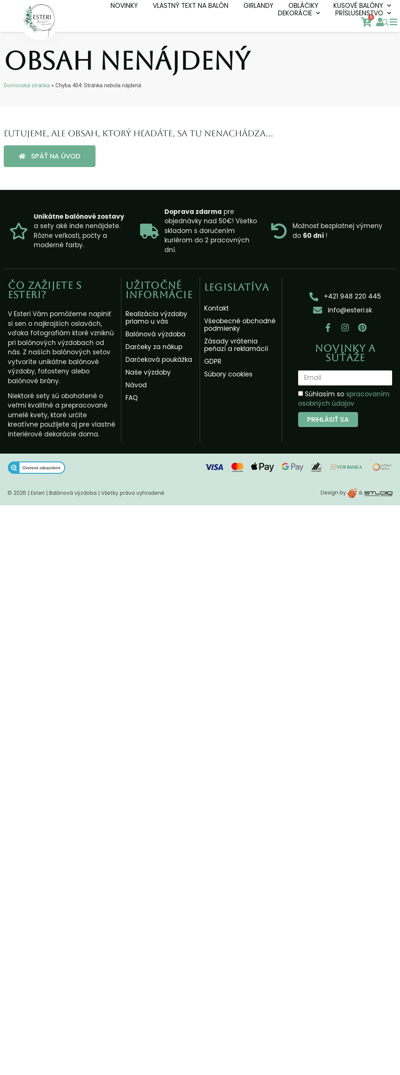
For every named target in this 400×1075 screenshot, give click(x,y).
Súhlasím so (344, 399)
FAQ (131, 397)
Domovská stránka (27, 85)
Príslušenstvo (363, 13)
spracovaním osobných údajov (344, 399)
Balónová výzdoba (155, 334)
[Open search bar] (385, 22)
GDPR (212, 361)
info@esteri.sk (350, 310)
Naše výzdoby (148, 372)
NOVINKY (124, 5)
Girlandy (258, 5)
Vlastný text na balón (190, 5)
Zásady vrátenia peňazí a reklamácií (236, 345)
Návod (136, 385)
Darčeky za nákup (153, 346)
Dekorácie (299, 13)
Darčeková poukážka (158, 359)
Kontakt (216, 308)
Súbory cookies (228, 374)
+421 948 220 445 (352, 296)
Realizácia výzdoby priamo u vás (156, 317)
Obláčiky (303, 5)
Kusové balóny (362, 5)
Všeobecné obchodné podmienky (240, 325)
